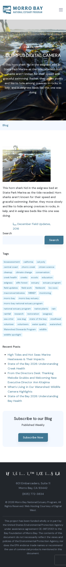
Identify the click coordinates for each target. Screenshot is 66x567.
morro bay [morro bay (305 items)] (9, 298)
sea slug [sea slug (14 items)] (21, 318)
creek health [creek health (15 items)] (10, 277)
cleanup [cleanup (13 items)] (8, 272)
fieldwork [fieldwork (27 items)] (40, 287)
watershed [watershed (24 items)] (55, 324)
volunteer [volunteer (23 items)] (9, 324)
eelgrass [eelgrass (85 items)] (8, 282)
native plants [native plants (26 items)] (41, 308)
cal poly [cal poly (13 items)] (41, 261)
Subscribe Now (33, 437)
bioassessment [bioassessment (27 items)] (12, 261)
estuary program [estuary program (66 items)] (52, 282)
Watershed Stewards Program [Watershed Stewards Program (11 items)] (20, 329)
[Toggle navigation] (60, 10)
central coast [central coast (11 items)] (11, 267)
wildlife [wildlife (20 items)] (43, 329)
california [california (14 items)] (28, 261)
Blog (5, 125)
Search (7, 233)
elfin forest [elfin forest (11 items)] (22, 282)
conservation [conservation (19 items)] (43, 272)
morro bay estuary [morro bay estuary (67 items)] (29, 298)
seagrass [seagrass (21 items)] (47, 313)
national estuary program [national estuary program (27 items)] (17, 308)
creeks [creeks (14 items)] (24, 277)
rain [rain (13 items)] (54, 308)
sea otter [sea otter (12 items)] (9, 318)
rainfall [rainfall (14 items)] (7, 313)
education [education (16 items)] (47, 277)
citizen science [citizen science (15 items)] (46, 267)
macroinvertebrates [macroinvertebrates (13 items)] (14, 293)
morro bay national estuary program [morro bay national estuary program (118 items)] (23, 303)
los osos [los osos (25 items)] (53, 287)
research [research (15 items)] (19, 313)
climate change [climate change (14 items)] (24, 272)
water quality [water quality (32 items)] (39, 324)
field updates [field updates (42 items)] (11, 287)
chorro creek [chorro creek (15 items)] (28, 267)
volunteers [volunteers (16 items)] (23, 324)
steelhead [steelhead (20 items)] (55, 318)
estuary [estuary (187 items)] (35, 282)
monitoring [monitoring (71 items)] (45, 293)
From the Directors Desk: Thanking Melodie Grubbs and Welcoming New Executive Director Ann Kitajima (32, 377)
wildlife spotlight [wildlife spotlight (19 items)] (12, 334)
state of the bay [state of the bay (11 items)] (38, 318)
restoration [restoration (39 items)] (33, 313)
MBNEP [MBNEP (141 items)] (32, 293)
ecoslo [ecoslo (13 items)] (34, 277)
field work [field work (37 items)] (26, 287)
